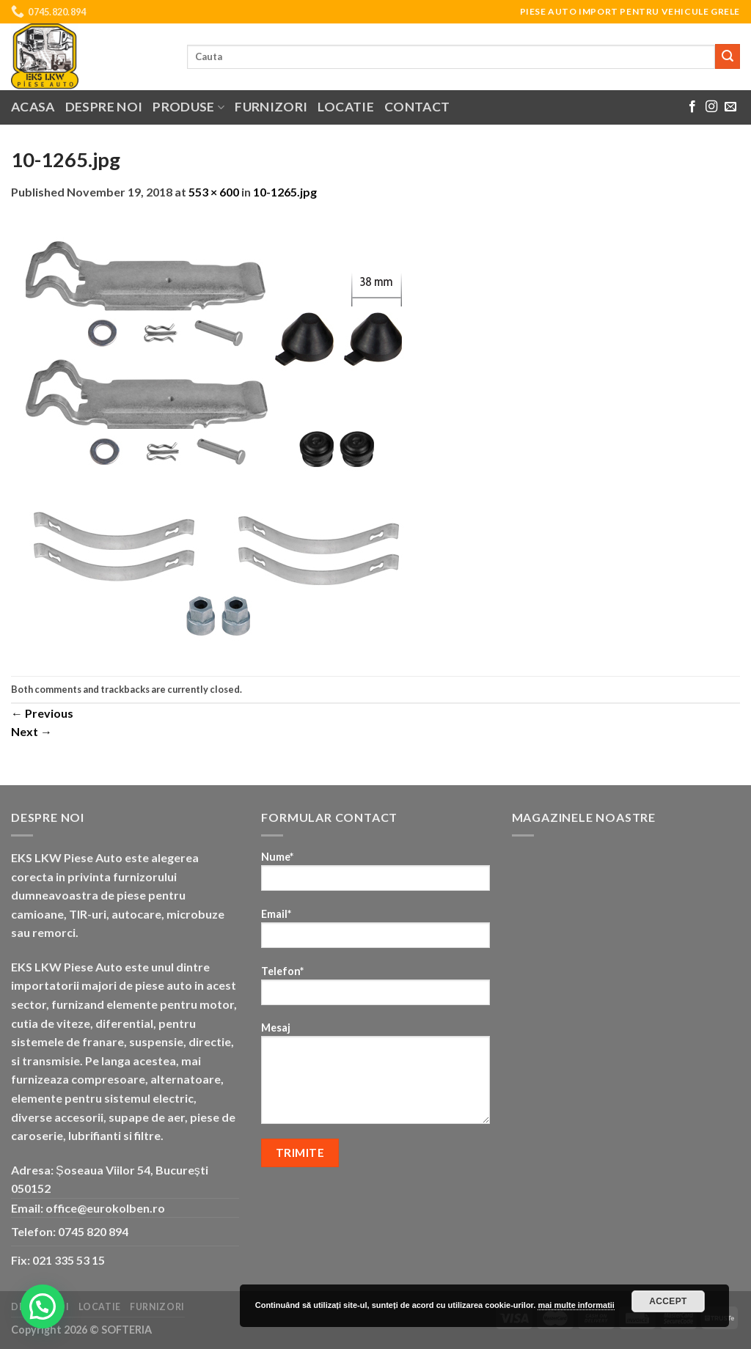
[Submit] (727, 56)
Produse (188, 106)
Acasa (33, 106)
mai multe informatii (576, 1305)
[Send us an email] (730, 107)
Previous (42, 713)
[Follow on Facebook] (692, 107)
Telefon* (375, 990)
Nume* (375, 875)
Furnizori (271, 106)
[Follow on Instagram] (711, 107)
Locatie (345, 106)
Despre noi (104, 106)
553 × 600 (213, 192)
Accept (668, 1301)
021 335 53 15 (68, 1260)
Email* (375, 933)
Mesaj (375, 1077)
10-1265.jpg (285, 192)
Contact (417, 106)
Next (31, 731)
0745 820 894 (93, 1231)
